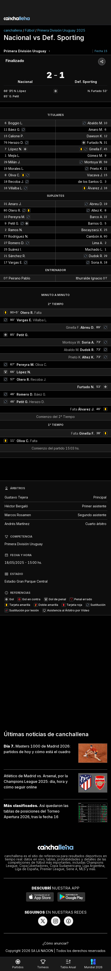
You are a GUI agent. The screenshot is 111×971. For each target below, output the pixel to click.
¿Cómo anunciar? (55, 943)
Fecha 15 (101, 51)
